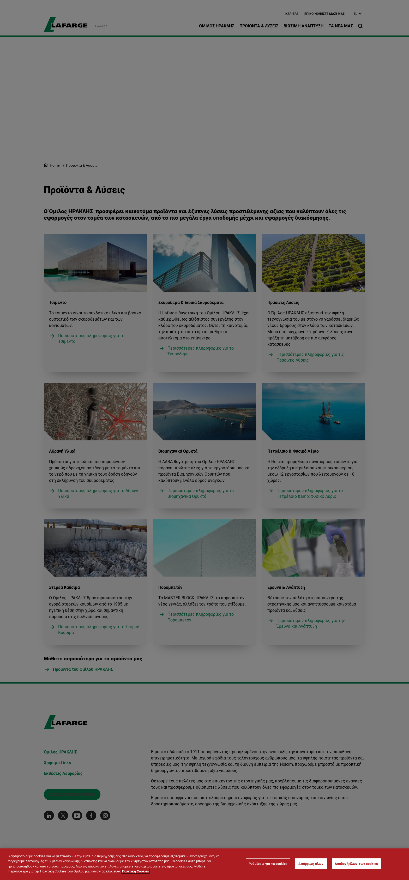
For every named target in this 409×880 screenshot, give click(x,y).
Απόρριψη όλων (310, 864)
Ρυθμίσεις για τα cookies (268, 864)
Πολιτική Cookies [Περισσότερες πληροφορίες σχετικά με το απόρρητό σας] (135, 871)
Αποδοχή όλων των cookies (356, 864)
